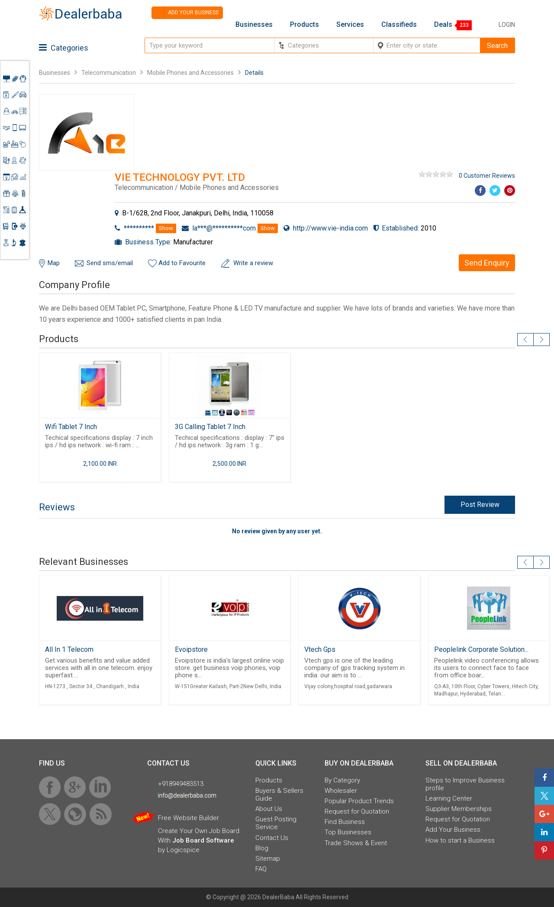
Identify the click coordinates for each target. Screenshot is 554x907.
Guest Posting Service (275, 823)
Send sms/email (110, 263)
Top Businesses (348, 832)
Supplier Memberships (458, 809)
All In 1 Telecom (69, 649)
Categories (63, 47)
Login (507, 24)
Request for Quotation (357, 811)
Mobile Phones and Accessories (190, 72)
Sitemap (267, 858)
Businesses (254, 25)
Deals (443, 25)
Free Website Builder (188, 818)
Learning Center (448, 798)
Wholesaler (341, 791)
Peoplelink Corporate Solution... (481, 649)
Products (304, 25)
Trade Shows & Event (356, 843)
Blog (261, 848)
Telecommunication (108, 72)
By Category (342, 780)
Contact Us (271, 838)
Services (350, 25)
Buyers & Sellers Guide (279, 794)
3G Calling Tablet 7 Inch (210, 427)
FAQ (261, 869)
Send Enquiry (486, 262)
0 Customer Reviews (487, 175)
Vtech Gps (319, 649)
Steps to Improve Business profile (465, 784)
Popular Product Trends (359, 801)
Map (54, 263)
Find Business (345, 822)
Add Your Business (452, 829)
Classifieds (399, 25)
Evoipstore (191, 649)
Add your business (185, 12)
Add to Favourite (182, 263)
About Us (268, 809)
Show (166, 228)
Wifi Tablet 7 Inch (71, 427)
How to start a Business (460, 840)
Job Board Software (203, 840)
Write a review (253, 263)
